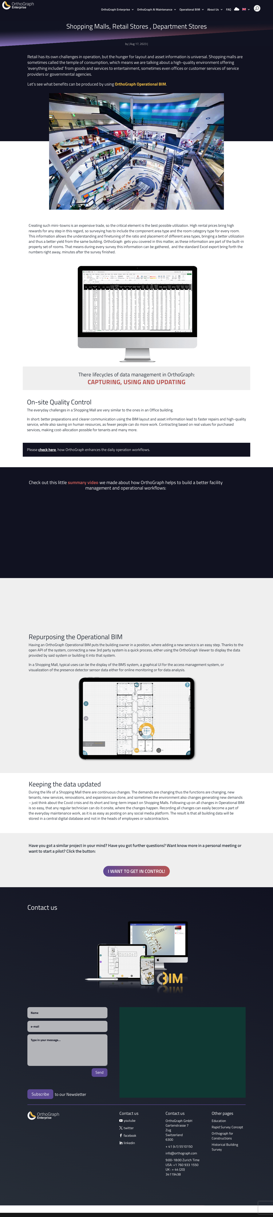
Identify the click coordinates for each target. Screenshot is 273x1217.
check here (47, 449)
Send (99, 1072)
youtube (129, 1120)
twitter (129, 1127)
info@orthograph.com (181, 1153)
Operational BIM (189, 10)
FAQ (228, 10)
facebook (130, 1135)
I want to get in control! (136, 871)
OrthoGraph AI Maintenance (154, 10)
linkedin (129, 1142)
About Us (213, 10)
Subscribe (40, 1094)
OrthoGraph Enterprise (115, 10)
